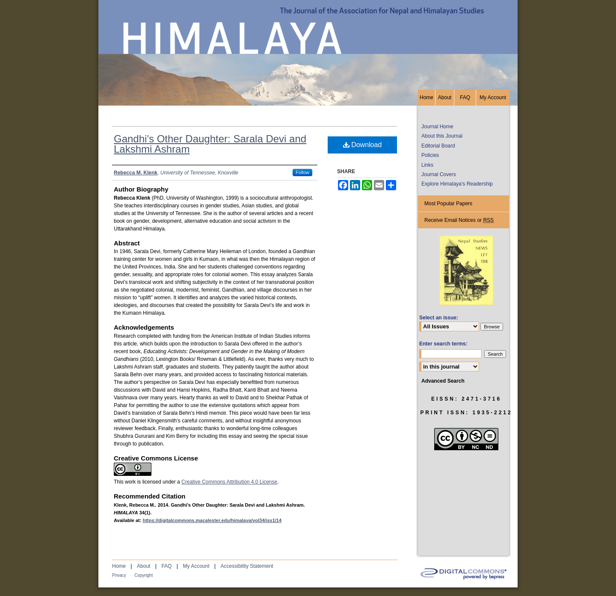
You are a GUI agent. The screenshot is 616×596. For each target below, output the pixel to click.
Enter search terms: (443, 344)
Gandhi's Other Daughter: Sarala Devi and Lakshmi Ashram (210, 144)
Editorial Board (438, 146)
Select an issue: (438, 318)
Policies (430, 155)
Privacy (119, 575)
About (143, 566)
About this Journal (441, 136)
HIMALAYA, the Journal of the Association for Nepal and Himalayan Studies (308, 45)
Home (119, 566)
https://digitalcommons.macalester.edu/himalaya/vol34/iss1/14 (211, 520)
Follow (302, 172)
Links (427, 165)
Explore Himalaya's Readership (457, 184)
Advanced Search (443, 381)
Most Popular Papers (448, 204)
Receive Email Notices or (459, 220)
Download (362, 144)
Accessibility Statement (247, 566)
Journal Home (437, 127)
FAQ (166, 566)
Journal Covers (438, 174)
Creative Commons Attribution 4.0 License (229, 482)
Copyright (143, 575)
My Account (196, 566)
